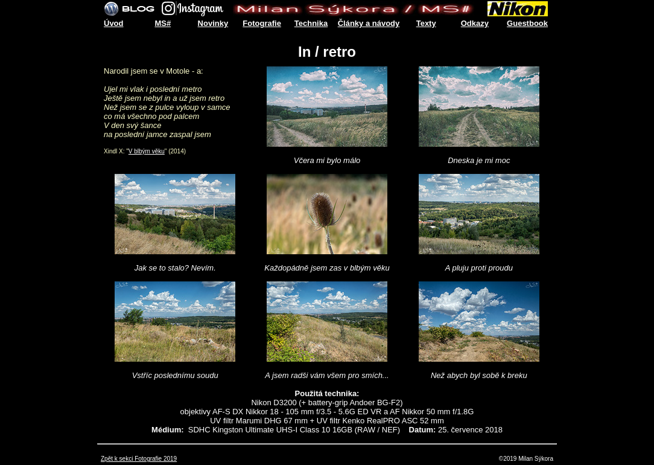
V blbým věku (147, 151)
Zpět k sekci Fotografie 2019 (139, 458)
